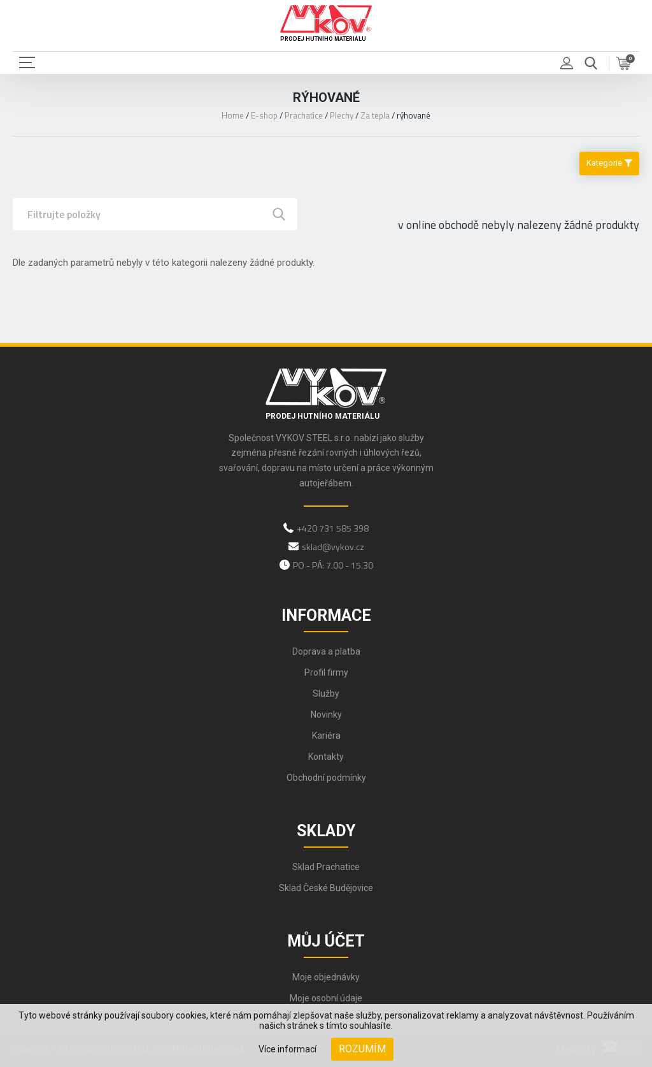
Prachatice (304, 115)
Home (233, 115)
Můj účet (326, 941)
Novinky (326, 714)
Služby (326, 693)
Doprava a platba (326, 651)
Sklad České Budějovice (326, 888)
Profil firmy (326, 672)
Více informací (287, 1049)
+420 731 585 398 (333, 528)
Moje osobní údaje (326, 998)
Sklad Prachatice (326, 867)
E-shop (264, 115)
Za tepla (375, 115)
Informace (326, 615)
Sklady (326, 831)
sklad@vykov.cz (333, 546)
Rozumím (362, 1049)
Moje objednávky (326, 977)
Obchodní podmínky (326, 778)
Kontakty (326, 756)
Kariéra (326, 735)
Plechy (341, 115)
